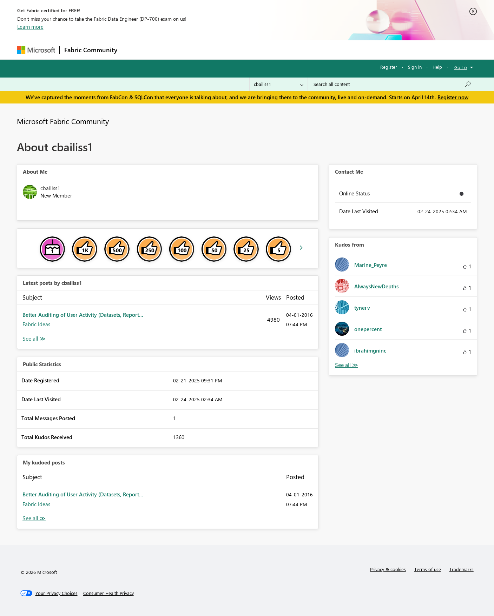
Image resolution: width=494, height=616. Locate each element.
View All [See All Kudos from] (346, 365)
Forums (133, 50)
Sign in (415, 67)
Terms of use (427, 569)
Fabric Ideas (36, 324)
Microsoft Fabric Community (63, 121)
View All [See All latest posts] (34, 339)
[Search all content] (392, 84)
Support (312, 50)
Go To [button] (460, 67)
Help (437, 67)
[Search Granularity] (279, 84)
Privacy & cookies (388, 569)
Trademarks (461, 569)
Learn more (30, 26)
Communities (224, 50)
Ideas (192, 50)
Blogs (255, 50)
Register (388, 67)
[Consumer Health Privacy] (108, 593)
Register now (452, 97)
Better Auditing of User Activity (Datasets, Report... (82, 314)
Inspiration (164, 50)
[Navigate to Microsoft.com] (36, 50)
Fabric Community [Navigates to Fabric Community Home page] (90, 50)
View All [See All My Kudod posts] (34, 518)
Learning (282, 50)
